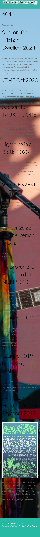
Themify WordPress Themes (28, 526)
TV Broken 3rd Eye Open (12, 523)
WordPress (13, 526)
